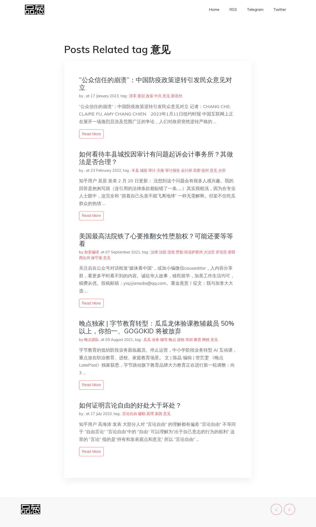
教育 (197, 339)
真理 (150, 413)
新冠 (141, 96)
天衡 (160, 170)
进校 (180, 339)
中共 (158, 96)
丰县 (135, 170)
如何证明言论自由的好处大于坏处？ (130, 405)
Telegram (255, 9)
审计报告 (172, 170)
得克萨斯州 (193, 252)
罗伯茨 (221, 252)
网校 (206, 339)
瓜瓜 (147, 339)
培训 (189, 339)
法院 (162, 252)
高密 (196, 170)
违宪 (171, 252)
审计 (152, 170)
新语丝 (176, 96)
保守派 (96, 257)
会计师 (186, 170)
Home (214, 9)
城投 (143, 170)
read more (91, 134)
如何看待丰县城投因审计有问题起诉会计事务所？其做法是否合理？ (156, 158)
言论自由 (129, 413)
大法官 (209, 252)
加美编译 (91, 252)
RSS (233, 9)
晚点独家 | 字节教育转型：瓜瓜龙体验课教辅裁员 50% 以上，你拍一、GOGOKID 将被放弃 (156, 327)
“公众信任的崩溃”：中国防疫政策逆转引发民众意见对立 (155, 84)
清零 (133, 96)
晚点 (172, 339)
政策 (149, 96)
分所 (222, 170)
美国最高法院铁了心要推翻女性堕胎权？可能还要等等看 (156, 240)
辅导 (164, 339)
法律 (154, 252)
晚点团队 (91, 339)
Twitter (279, 9)
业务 (155, 339)
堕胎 (179, 252)
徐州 (205, 170)
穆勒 (141, 413)
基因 (158, 413)
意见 (166, 96)
